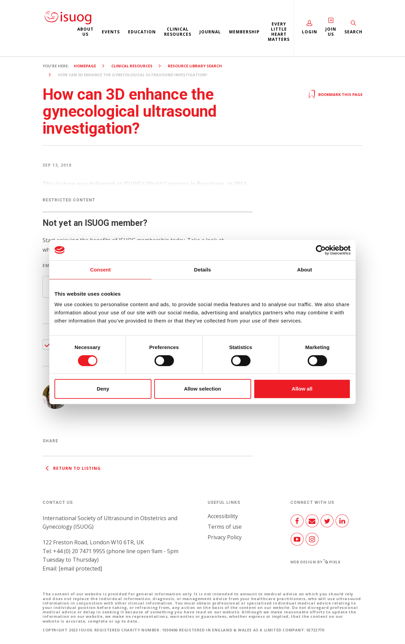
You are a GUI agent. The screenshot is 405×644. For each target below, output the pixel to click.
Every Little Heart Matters (279, 31)
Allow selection (202, 389)
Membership (244, 31)
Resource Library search (195, 65)
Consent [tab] (100, 270)
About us (85, 32)
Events (111, 31)
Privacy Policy (225, 537)
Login (309, 31)
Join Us (330, 32)
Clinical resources (177, 32)
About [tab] (304, 270)
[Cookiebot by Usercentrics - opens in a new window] (321, 250)
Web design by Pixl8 (315, 561)
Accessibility (223, 516)
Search (353, 31)
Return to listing (72, 468)
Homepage (85, 65)
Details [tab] (202, 270)
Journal (210, 31)
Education (142, 31)
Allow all (302, 389)
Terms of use (225, 526)
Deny (103, 389)
